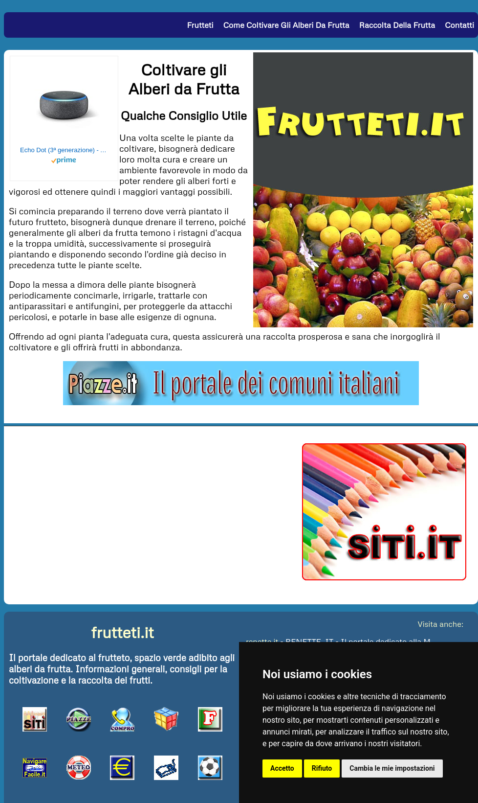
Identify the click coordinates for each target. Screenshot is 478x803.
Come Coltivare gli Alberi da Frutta (286, 25)
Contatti (459, 25)
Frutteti (200, 25)
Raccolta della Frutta (397, 25)
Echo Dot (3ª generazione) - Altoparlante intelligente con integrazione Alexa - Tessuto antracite (64, 150)
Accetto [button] (282, 768)
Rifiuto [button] (322, 768)
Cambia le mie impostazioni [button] (392, 768)
